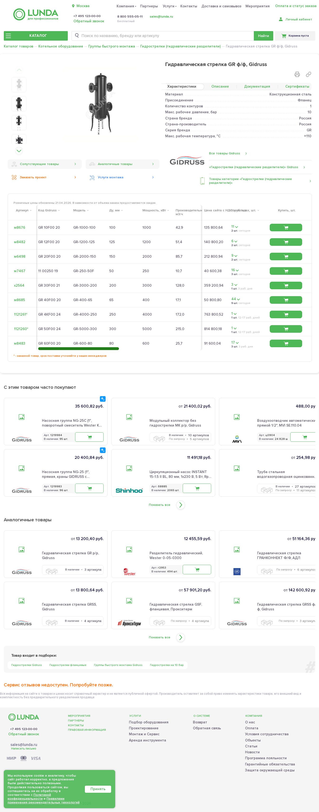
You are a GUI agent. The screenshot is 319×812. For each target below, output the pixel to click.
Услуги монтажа (106, 177)
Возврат (200, 722)
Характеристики (181, 86)
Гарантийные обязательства (270, 764)
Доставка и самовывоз (221, 6)
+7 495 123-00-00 (87, 16)
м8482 (19, 242)
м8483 (19, 343)
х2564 (19, 285)
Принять (98, 789)
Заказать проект (28, 177)
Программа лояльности (266, 758)
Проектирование (144, 728)
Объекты (253, 740)
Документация (257, 86)
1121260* (21, 329)
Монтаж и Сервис (144, 734)
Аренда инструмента (147, 740)
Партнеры (149, 6)
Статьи (251, 746)
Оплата (251, 728)
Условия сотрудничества (267, 734)
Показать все (159, 505)
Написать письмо (23, 748)
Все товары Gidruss (224, 153)
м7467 (19, 271)
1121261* (20, 314)
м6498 (19, 256)
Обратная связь (207, 728)
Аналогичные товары (110, 164)
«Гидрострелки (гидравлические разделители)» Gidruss (253, 167)
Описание (220, 86)
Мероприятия (258, 6)
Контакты (188, 6)
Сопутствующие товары (35, 164)
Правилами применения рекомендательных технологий (44, 800)
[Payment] (23, 758)
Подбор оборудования (149, 722)
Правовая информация (87, 730)
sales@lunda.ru (161, 16)
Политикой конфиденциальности (29, 797)
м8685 (19, 300)
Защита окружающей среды (270, 770)
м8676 (19, 227)
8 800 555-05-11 (130, 17)
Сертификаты (297, 86)
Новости (252, 752)
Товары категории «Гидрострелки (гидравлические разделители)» (250, 181)
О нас (250, 722)
